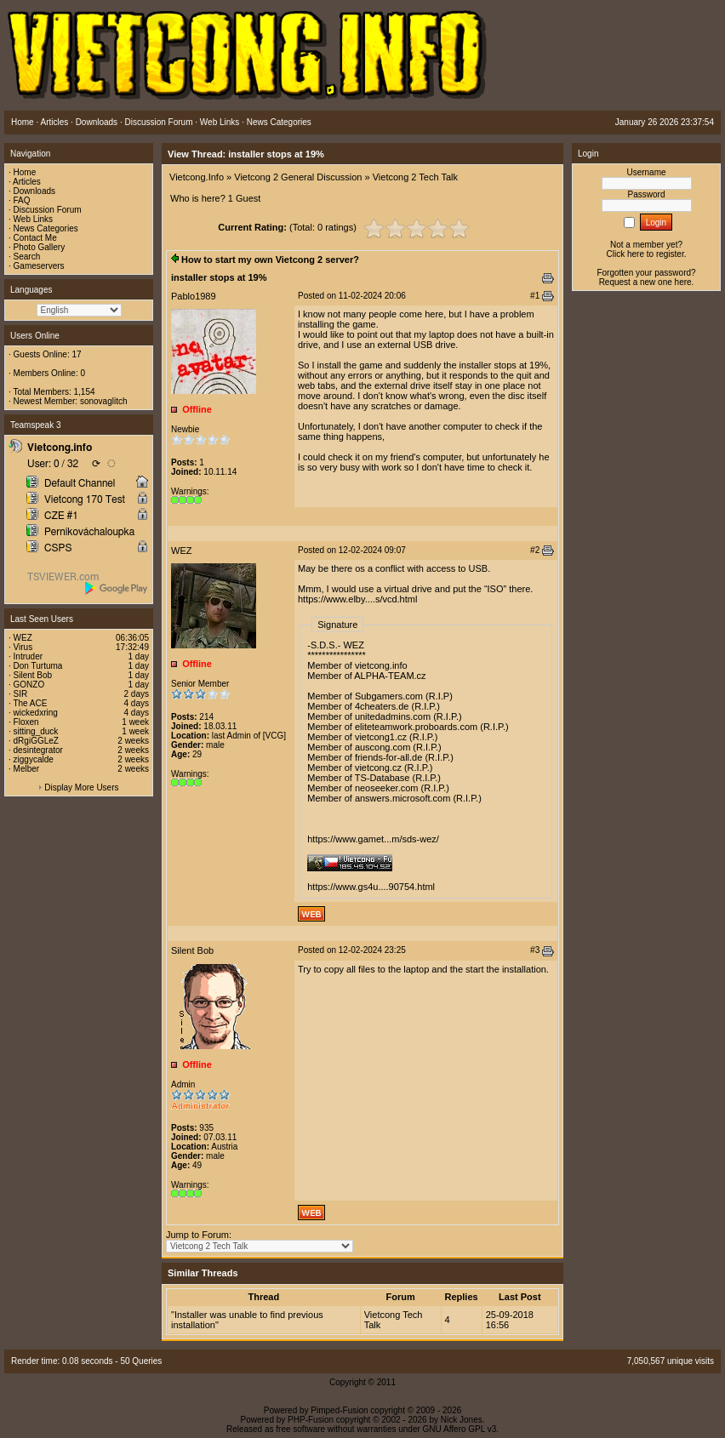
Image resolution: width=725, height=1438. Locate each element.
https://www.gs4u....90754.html (371, 887)
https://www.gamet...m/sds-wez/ (373, 839)
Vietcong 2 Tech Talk (415, 177)
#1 (534, 295)
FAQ (22, 200)
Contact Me (35, 238)
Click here (625, 254)
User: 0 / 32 (52, 464)
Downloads (34, 191)
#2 (534, 550)
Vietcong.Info (196, 177)
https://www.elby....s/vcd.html (357, 599)
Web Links (34, 219)
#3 (534, 950)
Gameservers (39, 266)
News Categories (46, 228)
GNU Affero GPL (454, 1429)
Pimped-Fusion (339, 1410)
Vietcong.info (59, 447)
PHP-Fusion (311, 1419)
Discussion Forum (48, 209)
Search (27, 256)
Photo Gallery (40, 247)
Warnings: (190, 491)
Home (25, 172)
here (683, 282)
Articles (27, 181)
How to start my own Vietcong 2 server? (270, 259)
